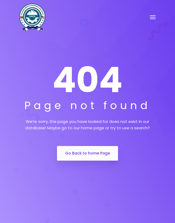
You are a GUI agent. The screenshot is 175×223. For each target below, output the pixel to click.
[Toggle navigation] (153, 17)
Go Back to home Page (87, 153)
